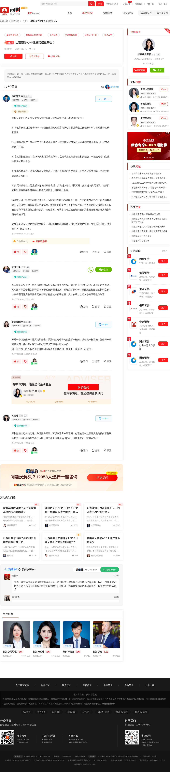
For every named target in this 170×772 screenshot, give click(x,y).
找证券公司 (147, 12)
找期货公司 (162, 12)
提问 (100, 4)
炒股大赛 (149, 685)
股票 (24, 21)
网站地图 (56, 712)
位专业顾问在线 (43, 471)
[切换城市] (35, 13)
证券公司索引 (122, 712)
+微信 (103, 269)
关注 (107, 251)
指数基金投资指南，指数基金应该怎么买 (149, 231)
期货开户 (66, 685)
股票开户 (45, 685)
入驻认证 (126, 4)
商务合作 (41, 712)
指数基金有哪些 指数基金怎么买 (146, 214)
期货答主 (87, 685)
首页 (69, 12)
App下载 (150, 4)
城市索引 (86, 712)
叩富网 (92, 756)
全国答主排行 (103, 712)
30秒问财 (87, 12)
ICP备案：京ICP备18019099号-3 (19, 760)
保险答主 (129, 685)
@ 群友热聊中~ (19, 569)
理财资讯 (128, 12)
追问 (84, 252)
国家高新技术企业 (150, 756)
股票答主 (108, 685)
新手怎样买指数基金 (140, 240)
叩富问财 (4, 21)
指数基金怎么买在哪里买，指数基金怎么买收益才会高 (149, 220)
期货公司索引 (141, 712)
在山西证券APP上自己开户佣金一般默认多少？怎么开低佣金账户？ (61, 512)
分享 (32, 49)
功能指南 (138, 4)
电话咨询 (140, 70)
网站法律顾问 (81, 756)
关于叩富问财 (22, 685)
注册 (160, 4)
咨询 (163, 89)
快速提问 (102, 477)
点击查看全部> (108, 703)
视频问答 (108, 12)
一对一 (103, 99)
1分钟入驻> (54, 56)
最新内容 (71, 712)
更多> (164, 251)
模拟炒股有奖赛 (112, 4)
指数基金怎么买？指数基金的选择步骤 (148, 226)
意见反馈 (18, 756)
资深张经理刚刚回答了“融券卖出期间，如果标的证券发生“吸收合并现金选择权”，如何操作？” (68, 485)
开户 (163, 261)
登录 (165, 4)
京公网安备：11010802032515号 (152, 760)
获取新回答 (34, 56)
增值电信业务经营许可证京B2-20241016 (51, 760)
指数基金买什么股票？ (141, 236)
